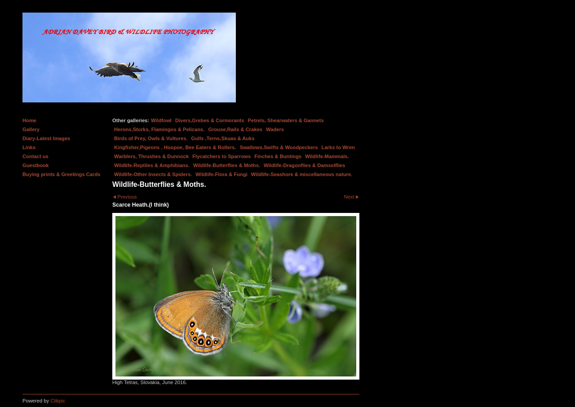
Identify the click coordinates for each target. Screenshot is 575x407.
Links (28, 147)
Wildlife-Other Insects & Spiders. (153, 174)
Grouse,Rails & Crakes (235, 129)
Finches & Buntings (277, 156)
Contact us (35, 156)
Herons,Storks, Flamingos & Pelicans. (159, 129)
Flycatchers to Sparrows (221, 156)
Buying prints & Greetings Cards (61, 174)
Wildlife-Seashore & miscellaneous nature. (302, 174)
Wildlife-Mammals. (327, 156)
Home (29, 120)
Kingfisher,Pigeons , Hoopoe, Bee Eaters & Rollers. (175, 147)
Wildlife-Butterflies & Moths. (226, 165)
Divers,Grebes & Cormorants (209, 120)
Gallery (31, 129)
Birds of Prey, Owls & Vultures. (151, 138)
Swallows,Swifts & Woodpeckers (279, 147)
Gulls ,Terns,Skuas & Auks (223, 138)
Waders (275, 129)
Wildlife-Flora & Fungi (221, 174)
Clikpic (57, 400)
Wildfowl (161, 120)
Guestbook (35, 165)
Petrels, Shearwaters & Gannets (286, 120)
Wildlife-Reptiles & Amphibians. (152, 165)
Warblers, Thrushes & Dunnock (151, 156)
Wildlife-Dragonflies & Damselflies (304, 165)
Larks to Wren (338, 147)
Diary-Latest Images (46, 138)
